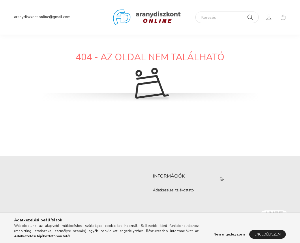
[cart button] (283, 17)
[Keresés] (227, 17)
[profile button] (269, 17)
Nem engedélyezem (229, 234)
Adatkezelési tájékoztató (173, 190)
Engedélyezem (267, 234)
